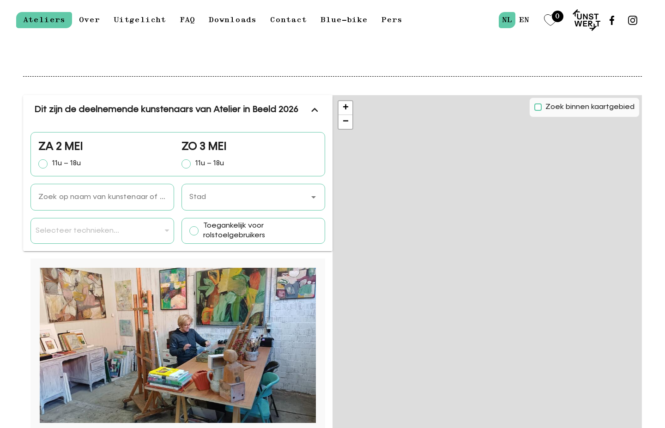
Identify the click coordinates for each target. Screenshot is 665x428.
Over (89, 20)
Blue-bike (344, 20)
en (524, 20)
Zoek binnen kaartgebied (590, 107)
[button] (313, 197)
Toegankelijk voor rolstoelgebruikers (234, 230)
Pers (391, 20)
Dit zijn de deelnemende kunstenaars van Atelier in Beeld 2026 (177, 110)
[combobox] (253, 197)
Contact (288, 20)
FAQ (187, 20)
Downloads (232, 20)
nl (507, 20)
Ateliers (44, 20)
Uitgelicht (140, 20)
